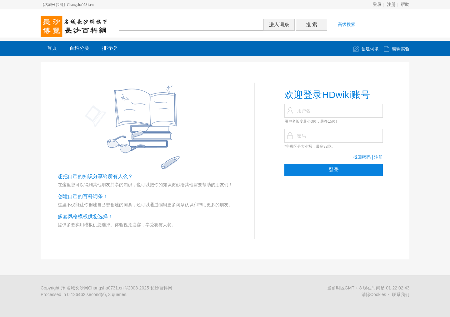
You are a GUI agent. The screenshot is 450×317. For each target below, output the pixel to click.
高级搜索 (346, 24)
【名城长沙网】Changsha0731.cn (67, 5)
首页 (52, 48)
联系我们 (400, 294)
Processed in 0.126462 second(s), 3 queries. (84, 294)
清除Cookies (374, 294)
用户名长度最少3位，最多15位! (310, 121)
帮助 (405, 4)
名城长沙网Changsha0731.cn (95, 287)
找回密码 (362, 157)
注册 (391, 4)
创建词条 (370, 48)
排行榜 (109, 48)
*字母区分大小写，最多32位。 (309, 146)
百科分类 (79, 48)
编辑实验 (400, 48)
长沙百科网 (161, 287)
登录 (377, 4)
